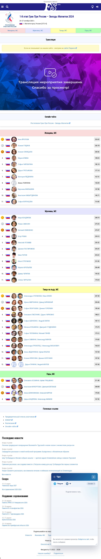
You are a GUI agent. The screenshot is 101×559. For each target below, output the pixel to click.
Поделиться (58, 553)
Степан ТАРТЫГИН (24, 280)
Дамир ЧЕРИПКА (24, 274)
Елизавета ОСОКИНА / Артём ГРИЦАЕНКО (38, 380)
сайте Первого (69, 48)
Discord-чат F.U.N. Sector (50, 544)
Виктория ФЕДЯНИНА (25, 177)
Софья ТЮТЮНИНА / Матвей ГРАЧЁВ (37, 333)
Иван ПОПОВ (22, 255)
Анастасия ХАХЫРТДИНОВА (28, 195)
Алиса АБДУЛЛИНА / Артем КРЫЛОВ (37, 352)
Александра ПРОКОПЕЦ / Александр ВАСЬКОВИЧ (41, 346)
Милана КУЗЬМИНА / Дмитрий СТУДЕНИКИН (40, 327)
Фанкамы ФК (40, 535)
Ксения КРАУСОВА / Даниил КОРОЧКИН (38, 358)
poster (10, 443)
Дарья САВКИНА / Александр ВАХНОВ (37, 339)
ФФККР (8, 420)
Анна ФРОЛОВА (23, 139)
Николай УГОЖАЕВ (24, 243)
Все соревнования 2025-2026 (11, 489)
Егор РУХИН (22, 236)
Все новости (6, 474)
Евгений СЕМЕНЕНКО (25, 230)
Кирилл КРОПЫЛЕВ (25, 267)
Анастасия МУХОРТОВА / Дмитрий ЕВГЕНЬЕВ (40, 387)
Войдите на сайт (83, 539)
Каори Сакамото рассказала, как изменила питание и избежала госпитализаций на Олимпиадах (37, 471)
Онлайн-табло (10, 426)
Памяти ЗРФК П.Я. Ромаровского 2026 (14, 503)
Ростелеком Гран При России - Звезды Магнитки (50, 123)
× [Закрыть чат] (94, 477)
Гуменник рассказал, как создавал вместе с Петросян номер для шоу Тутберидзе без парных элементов (40, 464)
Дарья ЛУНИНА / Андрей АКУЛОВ (37, 364)
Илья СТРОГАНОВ (24, 261)
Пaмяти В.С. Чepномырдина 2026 (13, 514)
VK (68, 483)
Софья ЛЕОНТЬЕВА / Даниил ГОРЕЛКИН (38, 308)
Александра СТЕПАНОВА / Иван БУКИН (38, 296)
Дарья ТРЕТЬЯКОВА (25, 170)
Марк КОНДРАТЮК (24, 218)
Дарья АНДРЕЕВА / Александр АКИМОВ (38, 399)
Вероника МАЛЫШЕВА (26, 189)
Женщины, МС (13, 30)
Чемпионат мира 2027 (9, 486)
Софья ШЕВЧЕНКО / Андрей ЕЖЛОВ (37, 321)
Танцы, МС (63, 30)
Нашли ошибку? (44, 553)
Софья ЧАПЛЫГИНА (25, 164)
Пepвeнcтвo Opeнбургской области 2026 (15, 525)
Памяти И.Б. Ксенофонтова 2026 (12, 508)
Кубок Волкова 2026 (9, 520)
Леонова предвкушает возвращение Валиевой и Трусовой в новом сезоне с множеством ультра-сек (38, 445)
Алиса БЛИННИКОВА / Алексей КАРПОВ (38, 393)
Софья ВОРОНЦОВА (25, 202)
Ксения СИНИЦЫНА (25, 152)
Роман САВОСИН (24, 224)
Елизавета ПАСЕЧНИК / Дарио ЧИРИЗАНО (39, 315)
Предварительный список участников (19, 417)
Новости (28, 535)
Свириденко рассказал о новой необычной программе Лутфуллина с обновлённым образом (35, 452)
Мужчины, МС (38, 30)
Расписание (10, 423)
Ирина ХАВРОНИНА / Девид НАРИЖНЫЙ (38, 302)
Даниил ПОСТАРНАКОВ (26, 249)
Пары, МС (88, 30)
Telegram (58, 483)
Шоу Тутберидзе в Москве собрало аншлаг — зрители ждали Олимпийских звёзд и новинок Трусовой (39, 458)
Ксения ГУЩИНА (24, 146)
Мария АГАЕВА (23, 158)
